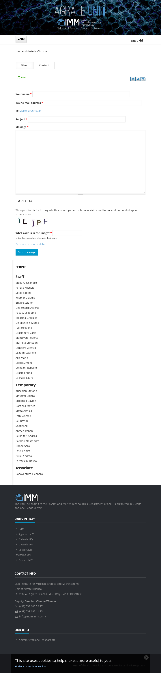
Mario (24, 358)
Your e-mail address (29, 103)
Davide (32, 400)
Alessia (27, 411)
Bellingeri (21, 436)
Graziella (32, 318)
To (17, 110)
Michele (29, 287)
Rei (17, 421)
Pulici (19, 456)
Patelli (19, 451)
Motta (19, 411)
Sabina (27, 292)
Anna (29, 373)
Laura (29, 377)
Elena (28, 327)
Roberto (33, 337)
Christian (32, 342)
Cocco (19, 362)
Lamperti (21, 347)
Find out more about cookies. (31, 666)
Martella (21, 342)
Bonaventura (23, 474)
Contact (47, 66)
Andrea (32, 436)
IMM (21, 529)
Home (20, 51)
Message (22, 127)
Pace (18, 312)
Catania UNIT (27, 544)
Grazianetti (22, 332)
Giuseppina (29, 312)
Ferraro (20, 327)
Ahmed (26, 416)
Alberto (34, 307)
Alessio (31, 347)
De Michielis (23, 322)
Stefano (28, 302)
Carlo (33, 332)
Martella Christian (37, 51)
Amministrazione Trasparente (37, 640)
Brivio (19, 302)
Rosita (33, 461)
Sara (27, 446)
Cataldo (20, 441)
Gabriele (30, 352)
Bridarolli (21, 400)
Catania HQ (26, 539)
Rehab (29, 431)
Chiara (31, 396)
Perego (20, 287)
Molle (19, 282)
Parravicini (22, 461)
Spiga (19, 292)
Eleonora (37, 474)
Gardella (21, 406)
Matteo (31, 406)
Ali (26, 426)
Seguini (20, 352)
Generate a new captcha (30, 244)
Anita (27, 451)
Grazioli (20, 373)
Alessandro (30, 282)
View (24, 65)
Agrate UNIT (26, 534)
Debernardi (23, 307)
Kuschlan (21, 391)
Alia (18, 358)
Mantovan (22, 337)
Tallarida (21, 318)
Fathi (19, 416)
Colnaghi (21, 367)
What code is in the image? (34, 233)
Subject (21, 119)
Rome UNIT (26, 560)
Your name (24, 94)
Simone (28, 362)
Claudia (30, 297)
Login (137, 41)
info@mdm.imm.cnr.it (30, 616)
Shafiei (20, 426)
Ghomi (20, 446)
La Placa (20, 377)
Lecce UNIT (25, 549)
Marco (35, 322)
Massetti (21, 396)
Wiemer (20, 297)
